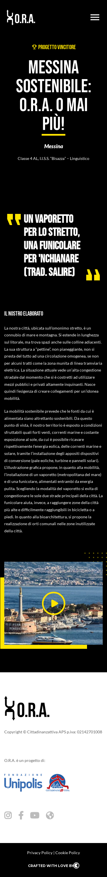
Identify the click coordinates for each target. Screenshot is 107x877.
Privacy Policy (40, 852)
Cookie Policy (67, 852)
